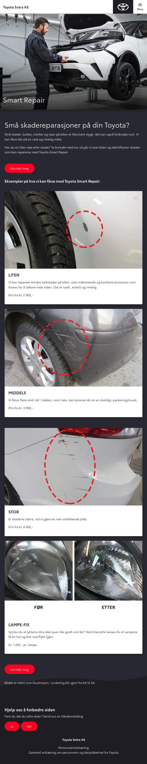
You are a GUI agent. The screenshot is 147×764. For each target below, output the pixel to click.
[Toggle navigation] (140, 7)
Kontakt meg (20, 168)
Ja (12, 726)
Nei (29, 726)
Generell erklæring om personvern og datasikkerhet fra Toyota (73, 752)
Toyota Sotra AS (16, 6)
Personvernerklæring (73, 747)
